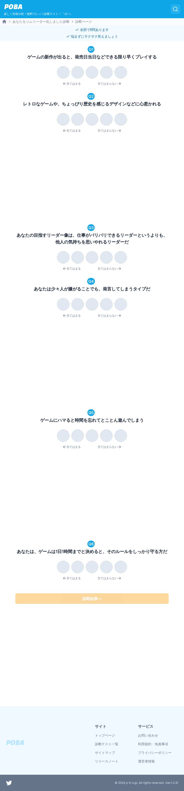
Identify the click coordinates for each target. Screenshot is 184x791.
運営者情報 (146, 761)
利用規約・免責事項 (153, 744)
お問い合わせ (148, 735)
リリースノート (106, 761)
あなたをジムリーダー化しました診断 (40, 21)
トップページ (105, 735)
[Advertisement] (92, 179)
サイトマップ (105, 753)
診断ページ (83, 21)
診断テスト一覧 (106, 744)
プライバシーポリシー (155, 753)
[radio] (63, 72)
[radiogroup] (92, 71)
